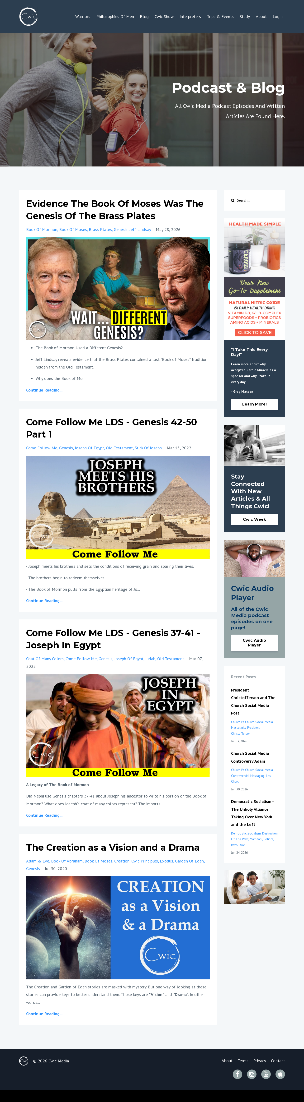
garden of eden (189, 873)
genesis (121, 229)
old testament (119, 448)
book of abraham (67, 873)
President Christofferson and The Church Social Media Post (253, 701)
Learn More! (254, 404)
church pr (237, 722)
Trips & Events (220, 16)
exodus (166, 873)
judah (150, 658)
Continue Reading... (44, 390)
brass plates (100, 229)
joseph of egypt (89, 448)
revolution (238, 845)
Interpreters (190, 16)
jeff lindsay (140, 229)
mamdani (256, 839)
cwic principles (144, 873)
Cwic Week (254, 519)
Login (278, 16)
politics (268, 839)
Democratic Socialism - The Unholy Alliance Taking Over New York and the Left (252, 813)
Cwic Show (164, 16)
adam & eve (37, 873)
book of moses (73, 229)
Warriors (82, 16)
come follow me (41, 448)
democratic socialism (246, 833)
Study (245, 16)
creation (121, 873)
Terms (240, 1073)
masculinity (238, 727)
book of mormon (41, 229)
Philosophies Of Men (115, 16)
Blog (144, 16)
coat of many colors (45, 658)
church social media (259, 722)
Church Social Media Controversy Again (250, 757)
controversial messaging (248, 776)
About (261, 16)
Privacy (258, 1073)
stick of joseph (148, 448)
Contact (278, 1073)
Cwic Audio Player (254, 642)
